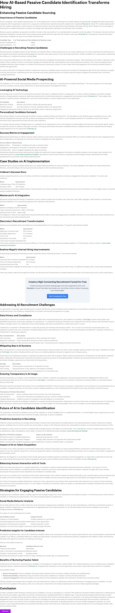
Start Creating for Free (57, 296)
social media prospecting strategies (26, 154)
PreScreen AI (32, 129)
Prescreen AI (86, 24)
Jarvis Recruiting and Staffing (77, 431)
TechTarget (86, 319)
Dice (34, 56)
